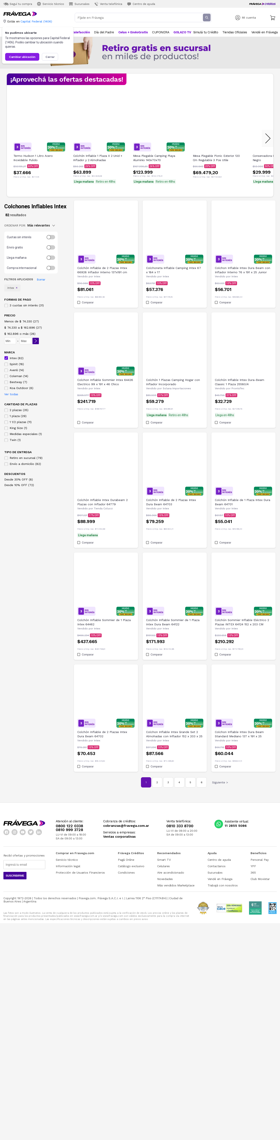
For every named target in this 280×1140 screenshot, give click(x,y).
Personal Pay (260, 859)
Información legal (68, 866)
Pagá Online (126, 859)
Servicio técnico (67, 859)
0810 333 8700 (179, 826)
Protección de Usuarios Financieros (80, 872)
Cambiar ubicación (22, 57)
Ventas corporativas (119, 836)
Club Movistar (260, 879)
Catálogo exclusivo (131, 866)
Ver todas (11, 394)
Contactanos (217, 866)
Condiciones (126, 872)
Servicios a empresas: (119, 832)
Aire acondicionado (170, 872)
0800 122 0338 (69, 826)
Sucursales (215, 872)
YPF (253, 866)
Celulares (163, 866)
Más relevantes (41, 225)
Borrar (41, 279)
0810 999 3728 (69, 830)
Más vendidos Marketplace (176, 885)
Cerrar (50, 57)
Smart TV (164, 859)
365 (253, 872)
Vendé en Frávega (220, 879)
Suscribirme (15, 875)
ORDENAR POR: (15, 225)
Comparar (85, 302)
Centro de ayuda (219, 859)
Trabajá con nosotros (223, 885)
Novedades (165, 879)
